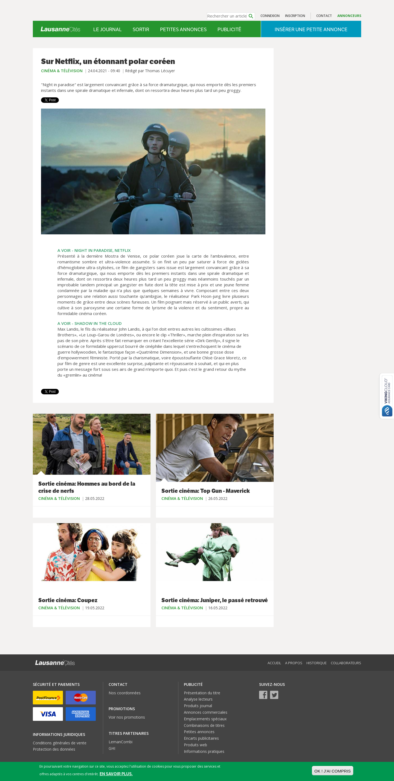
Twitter (274, 695)
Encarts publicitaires (201, 738)
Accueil (274, 662)
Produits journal (198, 705)
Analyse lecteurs (198, 699)
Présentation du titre (202, 692)
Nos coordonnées (125, 692)
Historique (316, 662)
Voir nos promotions (127, 717)
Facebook (263, 695)
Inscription (295, 15)
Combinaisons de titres (204, 725)
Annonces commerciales (205, 712)
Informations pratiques (204, 751)
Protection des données (54, 749)
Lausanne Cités (60, 29)
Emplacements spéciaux (205, 718)
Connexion (270, 15)
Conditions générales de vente (59, 742)
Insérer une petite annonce (311, 29)
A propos (293, 662)
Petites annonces (183, 29)
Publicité (229, 29)
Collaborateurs (346, 662)
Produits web (195, 744)
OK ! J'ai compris (332, 771)
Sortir (141, 29)
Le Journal (107, 29)
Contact (324, 15)
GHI (112, 748)
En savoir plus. (116, 773)
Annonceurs (349, 15)
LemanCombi (120, 741)
